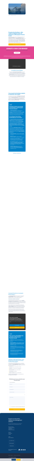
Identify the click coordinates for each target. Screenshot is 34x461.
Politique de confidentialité (16, 455)
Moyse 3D (9, 432)
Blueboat (12, 457)
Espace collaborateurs (11, 437)
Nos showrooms (10, 433)
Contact (9, 436)
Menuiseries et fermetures (11, 429)
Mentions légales (10, 455)
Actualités (9, 434)
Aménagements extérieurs (13, 15)
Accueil (9, 15)
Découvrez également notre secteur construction (14, 450)
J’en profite (17, 52)
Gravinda (15, 457)
